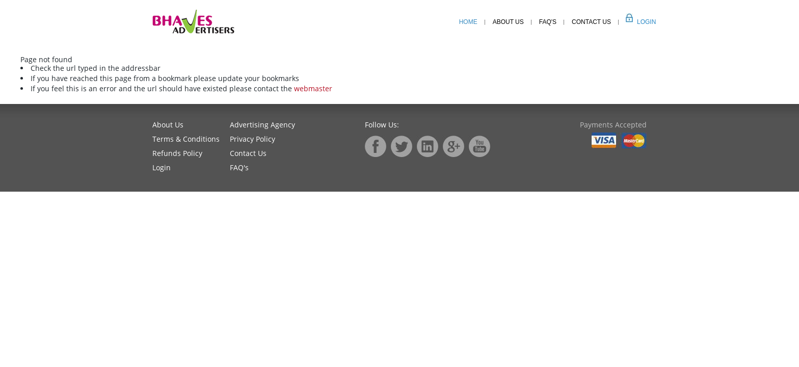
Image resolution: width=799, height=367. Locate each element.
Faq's (547, 21)
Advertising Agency (262, 124)
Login (635, 22)
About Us (508, 21)
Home (468, 21)
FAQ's (239, 167)
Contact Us (591, 21)
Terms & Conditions (186, 139)
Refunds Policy (177, 153)
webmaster (313, 88)
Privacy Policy (252, 139)
